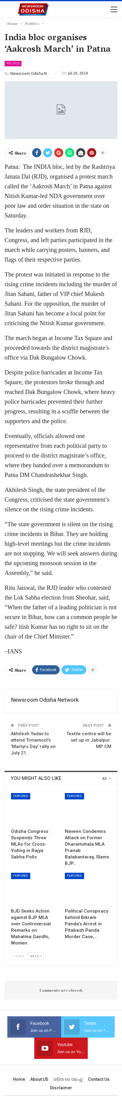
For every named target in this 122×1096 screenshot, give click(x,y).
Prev (19, 956)
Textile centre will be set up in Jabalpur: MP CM (88, 740)
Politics (13, 63)
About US (39, 1079)
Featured (20, 796)
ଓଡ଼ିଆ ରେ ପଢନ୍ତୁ (68, 1079)
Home (19, 1079)
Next (36, 956)
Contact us (98, 1079)
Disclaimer (61, 1087)
